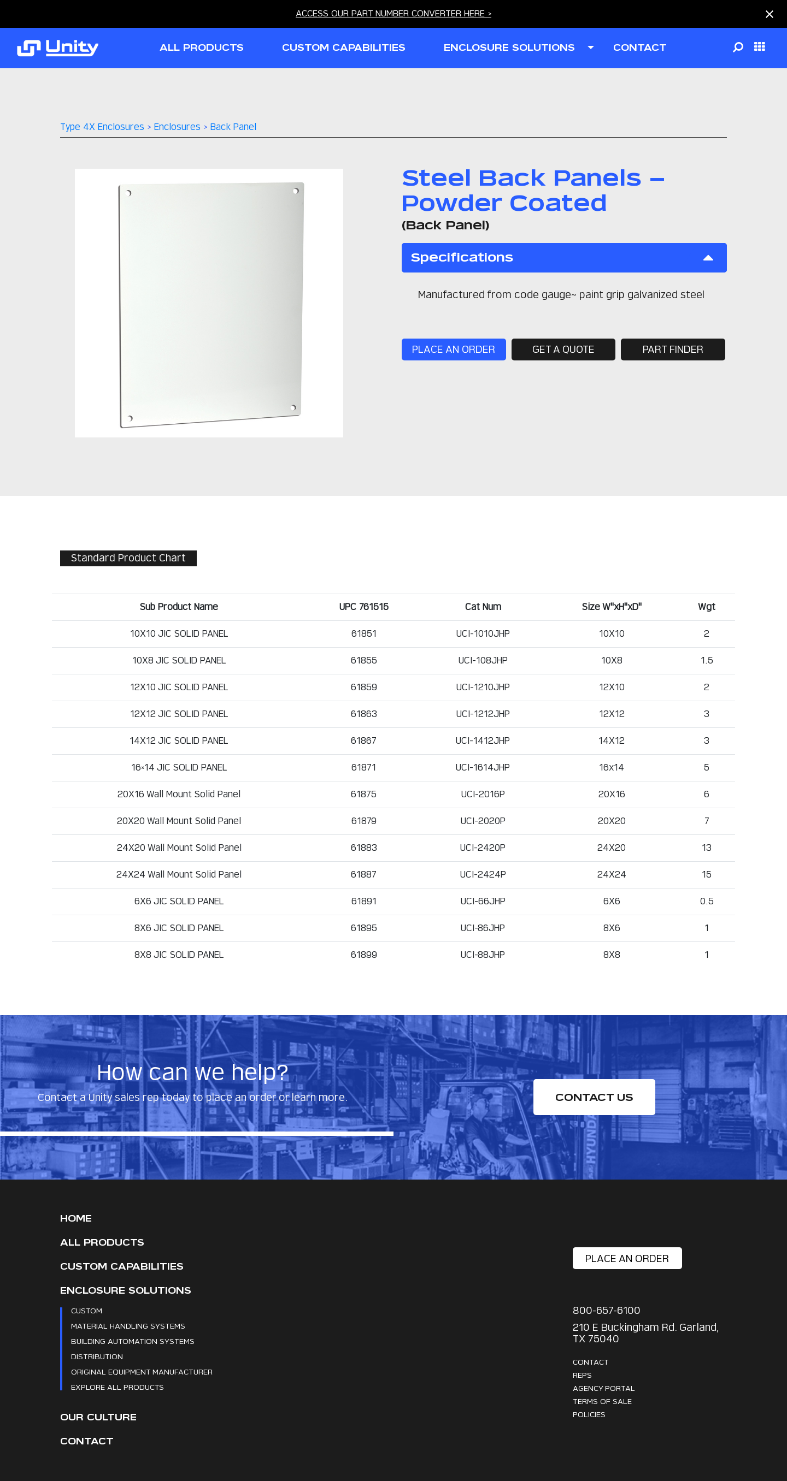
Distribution (97, 1356)
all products (202, 48)
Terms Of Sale (602, 1401)
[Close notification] (769, 14)
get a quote (563, 350)
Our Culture (98, 1417)
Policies (589, 1414)
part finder (672, 350)
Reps (582, 1374)
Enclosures (177, 127)
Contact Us (594, 1097)
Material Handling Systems (128, 1325)
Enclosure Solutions (125, 1290)
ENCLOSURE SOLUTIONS (509, 48)
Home (76, 1218)
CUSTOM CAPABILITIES (344, 48)
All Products (102, 1242)
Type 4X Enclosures (102, 127)
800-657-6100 (607, 1310)
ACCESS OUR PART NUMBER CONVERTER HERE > (393, 13)
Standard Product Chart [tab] (128, 558)
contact (640, 48)
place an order (454, 350)
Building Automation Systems (133, 1341)
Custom (86, 1310)
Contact (87, 1441)
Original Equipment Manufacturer (142, 1371)
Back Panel (233, 127)
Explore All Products (117, 1386)
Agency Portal (604, 1388)
